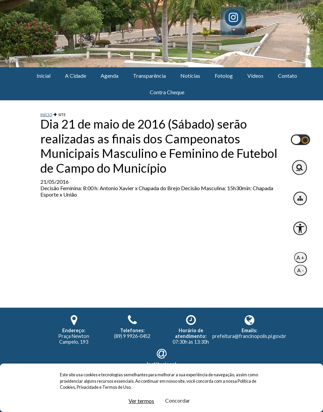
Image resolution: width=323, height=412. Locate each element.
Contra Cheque (167, 92)
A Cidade (75, 75)
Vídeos (255, 75)
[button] (233, 21)
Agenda (109, 75)
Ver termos (141, 401)
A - (300, 270)
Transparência (149, 75)
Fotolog (224, 75)
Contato (287, 75)
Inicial (43, 75)
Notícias (190, 75)
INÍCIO (46, 114)
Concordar (177, 400)
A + (300, 257)
